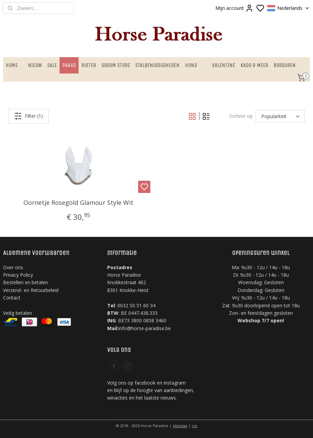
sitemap (180, 425)
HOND (191, 65)
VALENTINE (223, 65)
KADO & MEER (254, 65)
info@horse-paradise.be (144, 328)
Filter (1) (28, 116)
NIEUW (35, 65)
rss (194, 425)
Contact (11, 297)
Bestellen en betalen (25, 282)
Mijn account (234, 8)
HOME (12, 65)
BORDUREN (285, 65)
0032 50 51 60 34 (136, 305)
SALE (52, 65)
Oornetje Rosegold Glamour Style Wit (78, 203)
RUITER (88, 65)
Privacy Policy (18, 275)
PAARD (69, 65)
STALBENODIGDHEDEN (157, 65)
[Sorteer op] (280, 116)
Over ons (13, 267)
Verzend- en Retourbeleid (31, 290)
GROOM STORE (115, 65)
